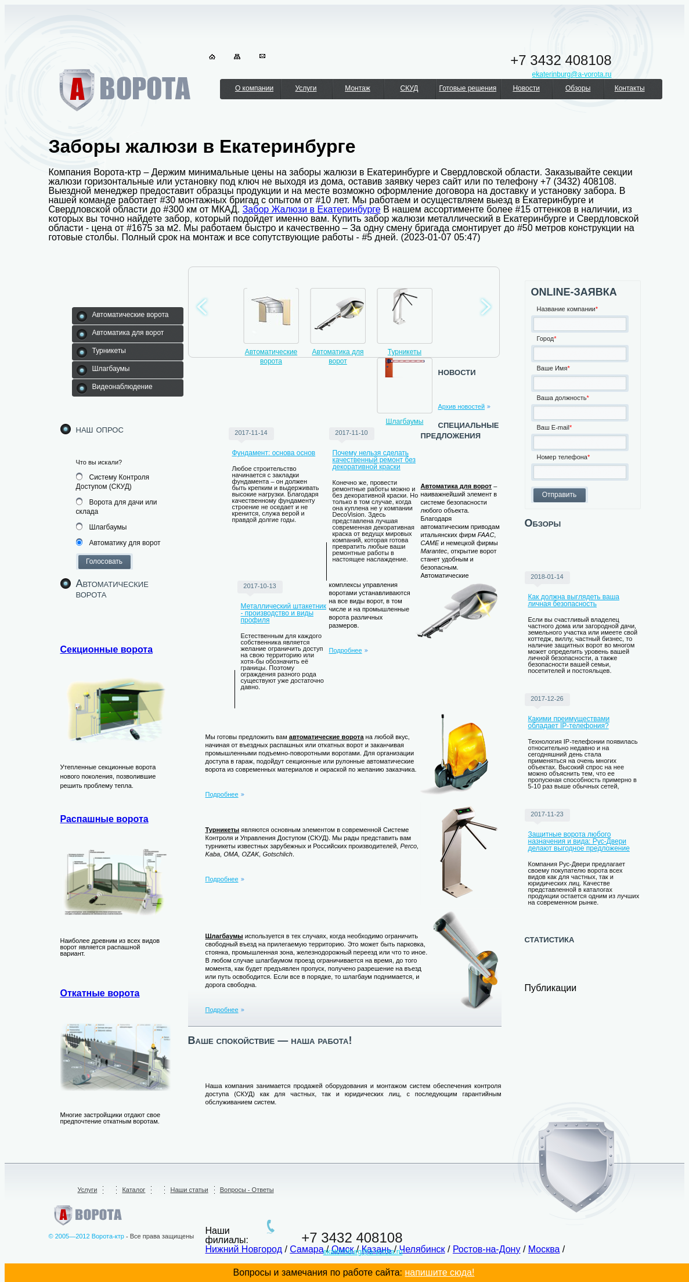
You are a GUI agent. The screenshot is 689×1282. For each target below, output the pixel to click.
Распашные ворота (104, 819)
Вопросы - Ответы (247, 1189)
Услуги (306, 88)
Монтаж (357, 88)
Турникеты (404, 352)
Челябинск (422, 1249)
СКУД (409, 88)
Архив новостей (461, 406)
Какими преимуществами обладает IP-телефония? (569, 722)
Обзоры (577, 88)
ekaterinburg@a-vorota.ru (363, 1252)
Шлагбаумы (405, 421)
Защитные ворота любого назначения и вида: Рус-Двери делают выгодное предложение (579, 841)
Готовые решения (468, 88)
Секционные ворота (106, 649)
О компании (254, 88)
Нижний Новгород (243, 1249)
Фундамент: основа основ (274, 452)
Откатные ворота (100, 993)
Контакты (630, 88)
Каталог (133, 1189)
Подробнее (345, 650)
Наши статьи (189, 1189)
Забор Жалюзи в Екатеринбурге (312, 209)
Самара (306, 1249)
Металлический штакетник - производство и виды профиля (283, 613)
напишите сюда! (439, 1272)
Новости (526, 88)
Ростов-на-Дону (487, 1249)
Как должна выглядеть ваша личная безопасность (574, 600)
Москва (544, 1249)
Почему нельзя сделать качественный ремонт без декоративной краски (374, 459)
